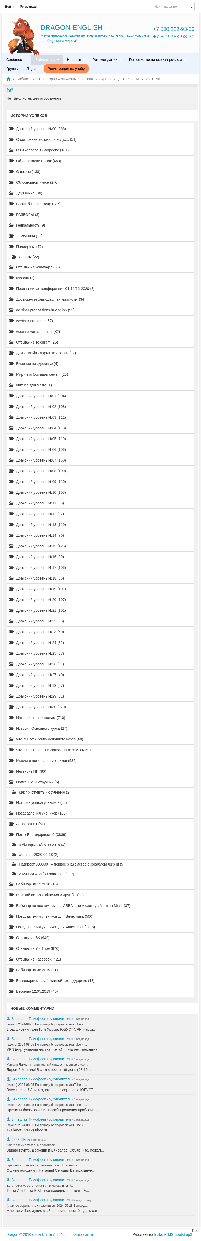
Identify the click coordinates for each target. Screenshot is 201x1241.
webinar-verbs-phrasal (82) (34, 331)
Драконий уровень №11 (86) (36, 503)
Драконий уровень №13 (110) (37, 525)
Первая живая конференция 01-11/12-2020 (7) (52, 289)
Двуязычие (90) (25, 193)
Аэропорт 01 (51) (27, 824)
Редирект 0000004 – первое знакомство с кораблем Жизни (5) (68, 864)
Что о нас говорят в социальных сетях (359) (50, 750)
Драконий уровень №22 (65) (36, 621)
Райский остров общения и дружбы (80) (46, 895)
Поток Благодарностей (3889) (37, 835)
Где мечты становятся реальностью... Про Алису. (42, 1165)
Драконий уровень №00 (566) (37, 129)
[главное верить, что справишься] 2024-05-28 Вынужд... (47, 1206)
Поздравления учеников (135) (38, 813)
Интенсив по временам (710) (37, 718)
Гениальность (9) (27, 225)
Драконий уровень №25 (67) (36, 653)
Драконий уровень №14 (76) (36, 535)
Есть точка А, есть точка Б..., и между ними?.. (40, 1185)
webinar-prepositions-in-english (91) (41, 310)
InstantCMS (163, 1234)
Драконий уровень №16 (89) (36, 557)
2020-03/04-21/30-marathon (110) (43, 874)
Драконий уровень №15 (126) (37, 546)
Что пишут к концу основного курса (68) (46, 739)
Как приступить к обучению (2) (41, 792)
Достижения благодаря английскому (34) (47, 299)
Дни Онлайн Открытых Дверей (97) (42, 353)
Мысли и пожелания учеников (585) (43, 761)
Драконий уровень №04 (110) (37, 428)
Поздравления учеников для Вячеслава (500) (51, 916)
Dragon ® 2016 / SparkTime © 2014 (35, 1234)
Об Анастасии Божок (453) (35, 161)
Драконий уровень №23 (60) (36, 632)
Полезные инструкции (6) (34, 782)
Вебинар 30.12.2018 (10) (33, 884)
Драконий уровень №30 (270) (37, 707)
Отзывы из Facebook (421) (35, 959)
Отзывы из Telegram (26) (33, 342)
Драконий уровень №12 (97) (36, 514)
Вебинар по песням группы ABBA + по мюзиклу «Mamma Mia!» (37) (69, 905)
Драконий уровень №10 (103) (37, 492)
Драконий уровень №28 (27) (36, 685)
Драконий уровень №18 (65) (36, 578)
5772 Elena (20, 1139)
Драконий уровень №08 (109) (37, 471)
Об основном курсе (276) (34, 182)
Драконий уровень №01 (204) (37, 396)
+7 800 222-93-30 (173, 29)
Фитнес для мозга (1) (30, 385)
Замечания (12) (25, 236)
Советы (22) (25, 257)
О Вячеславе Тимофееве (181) (39, 150)
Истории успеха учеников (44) (38, 802)
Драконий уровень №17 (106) (37, 567)
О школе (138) (24, 172)
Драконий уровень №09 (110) (37, 482)
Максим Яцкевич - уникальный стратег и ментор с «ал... (47, 1064)
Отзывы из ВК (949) (29, 938)
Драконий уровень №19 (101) (37, 589)
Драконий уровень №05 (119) (37, 439)
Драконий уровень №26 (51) (36, 664)
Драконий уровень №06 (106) (37, 449)
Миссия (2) (22, 278)
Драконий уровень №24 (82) (36, 643)
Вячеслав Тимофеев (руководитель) (42, 1019)
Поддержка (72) (26, 247)
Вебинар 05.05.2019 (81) (33, 970)
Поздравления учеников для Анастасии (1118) (52, 927)
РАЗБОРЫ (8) (24, 214)
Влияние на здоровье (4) (33, 364)
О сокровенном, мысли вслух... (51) (43, 139)
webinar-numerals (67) (31, 321)
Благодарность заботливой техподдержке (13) (52, 981)
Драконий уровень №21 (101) (37, 610)
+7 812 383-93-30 (173, 37)
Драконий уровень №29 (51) (36, 696)
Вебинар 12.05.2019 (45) (33, 991)
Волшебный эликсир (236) (35, 204)
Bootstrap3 (183, 1234)
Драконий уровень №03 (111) (37, 417)
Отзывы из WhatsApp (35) (34, 267)
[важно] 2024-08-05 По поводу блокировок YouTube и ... (47, 1024)
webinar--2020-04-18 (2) (35, 854)
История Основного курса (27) (38, 728)
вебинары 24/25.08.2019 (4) (38, 845)
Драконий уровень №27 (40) (36, 675)
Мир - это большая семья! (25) (38, 374)
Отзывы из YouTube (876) (34, 948)
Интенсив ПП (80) (27, 771)
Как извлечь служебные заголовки (31, 1145)
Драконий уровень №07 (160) (37, 460)
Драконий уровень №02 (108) (37, 407)
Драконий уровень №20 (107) (37, 600)
